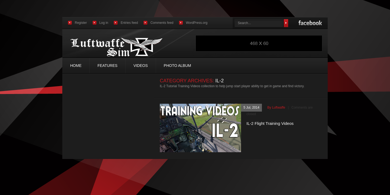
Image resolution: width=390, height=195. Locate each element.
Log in (103, 23)
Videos (141, 65)
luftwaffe (278, 107)
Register (81, 23)
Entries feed (129, 23)
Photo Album (177, 65)
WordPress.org (196, 23)
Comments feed (161, 23)
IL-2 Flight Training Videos (270, 123)
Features (108, 65)
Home (76, 65)
